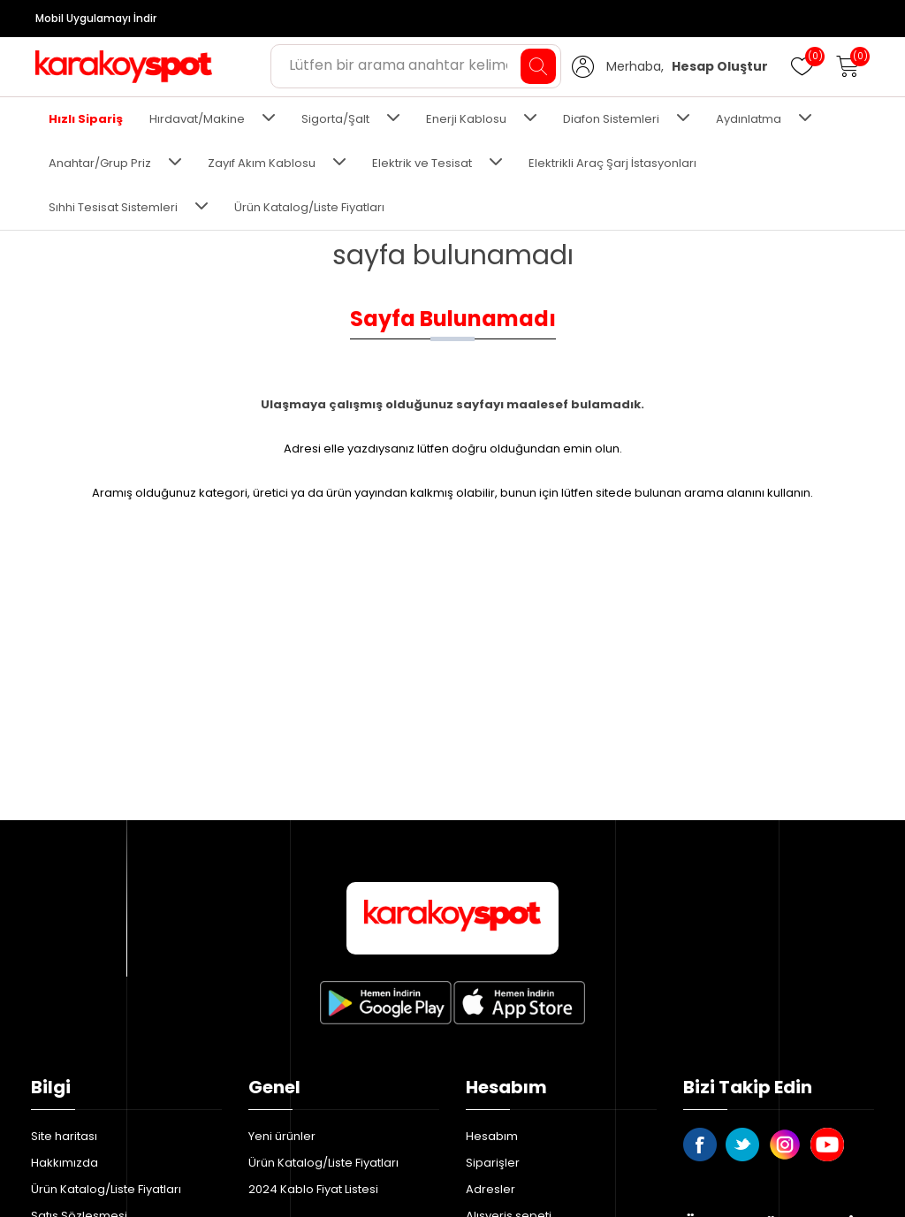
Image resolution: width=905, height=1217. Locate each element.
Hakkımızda (64, 1162)
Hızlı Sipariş (86, 118)
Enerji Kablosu (466, 118)
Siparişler (493, 1162)
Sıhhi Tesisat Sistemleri (113, 207)
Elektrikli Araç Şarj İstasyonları (612, 163)
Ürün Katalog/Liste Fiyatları (309, 207)
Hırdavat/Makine (197, 118)
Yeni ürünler (282, 1136)
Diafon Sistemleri (611, 118)
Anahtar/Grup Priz (100, 163)
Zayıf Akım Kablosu (262, 163)
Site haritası (64, 1136)
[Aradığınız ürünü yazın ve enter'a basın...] (415, 66)
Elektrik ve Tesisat (422, 163)
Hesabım (492, 1136)
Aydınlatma (748, 118)
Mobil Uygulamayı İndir (95, 18)
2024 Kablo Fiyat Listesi (313, 1189)
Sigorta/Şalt (335, 118)
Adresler (490, 1189)
